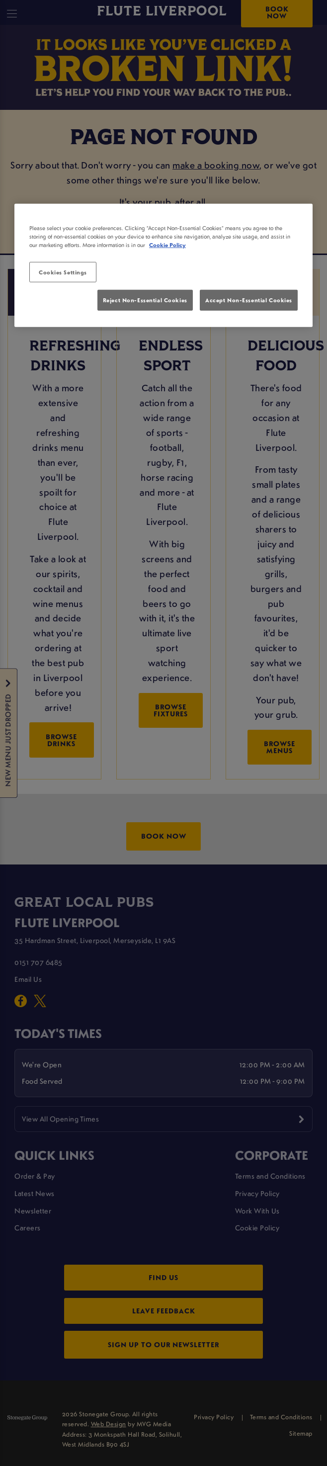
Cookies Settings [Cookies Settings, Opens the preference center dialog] (63, 271)
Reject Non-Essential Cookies (145, 300)
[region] (163, 265)
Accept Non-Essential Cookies (248, 300)
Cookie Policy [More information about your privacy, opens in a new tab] (167, 245)
